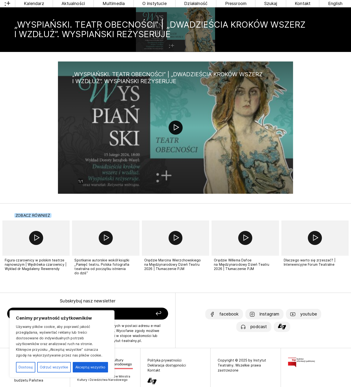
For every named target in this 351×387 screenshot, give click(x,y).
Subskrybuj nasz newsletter (87, 300)
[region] (62, 343)
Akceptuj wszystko (90, 367)
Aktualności (73, 3)
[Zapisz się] (136, 313)
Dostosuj (26, 367)
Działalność (195, 3)
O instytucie (154, 3)
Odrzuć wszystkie (54, 367)
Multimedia (114, 3)
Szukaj (270, 3)
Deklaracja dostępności (167, 365)
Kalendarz (34, 3)
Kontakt (302, 3)
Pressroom (236, 3)
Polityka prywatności (165, 360)
